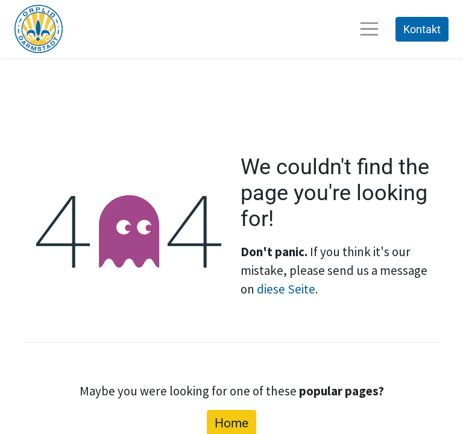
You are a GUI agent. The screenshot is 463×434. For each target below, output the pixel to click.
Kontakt (422, 29)
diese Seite (286, 289)
